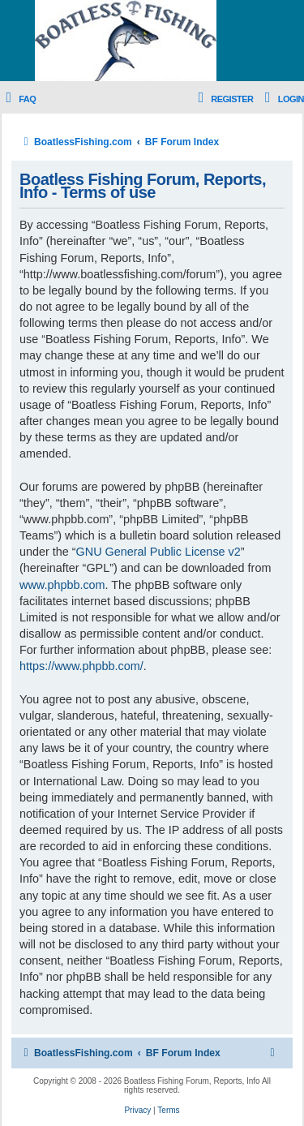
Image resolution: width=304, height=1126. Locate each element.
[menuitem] (18, 99)
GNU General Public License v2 (158, 551)
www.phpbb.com (62, 584)
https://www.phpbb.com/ (81, 666)
